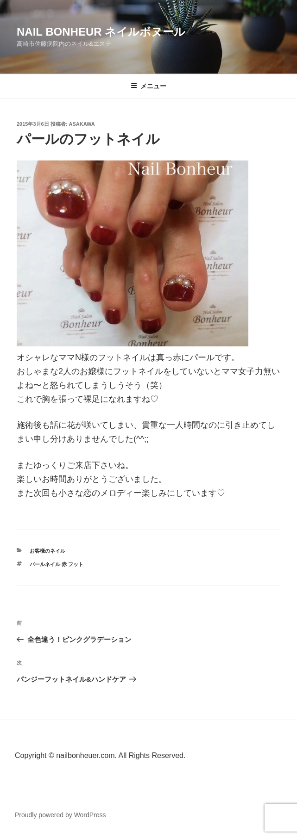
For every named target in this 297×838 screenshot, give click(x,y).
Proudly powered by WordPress (60, 815)
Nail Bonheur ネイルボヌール (101, 31)
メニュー (148, 86)
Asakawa (82, 124)
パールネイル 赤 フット (56, 564)
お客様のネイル (47, 551)
